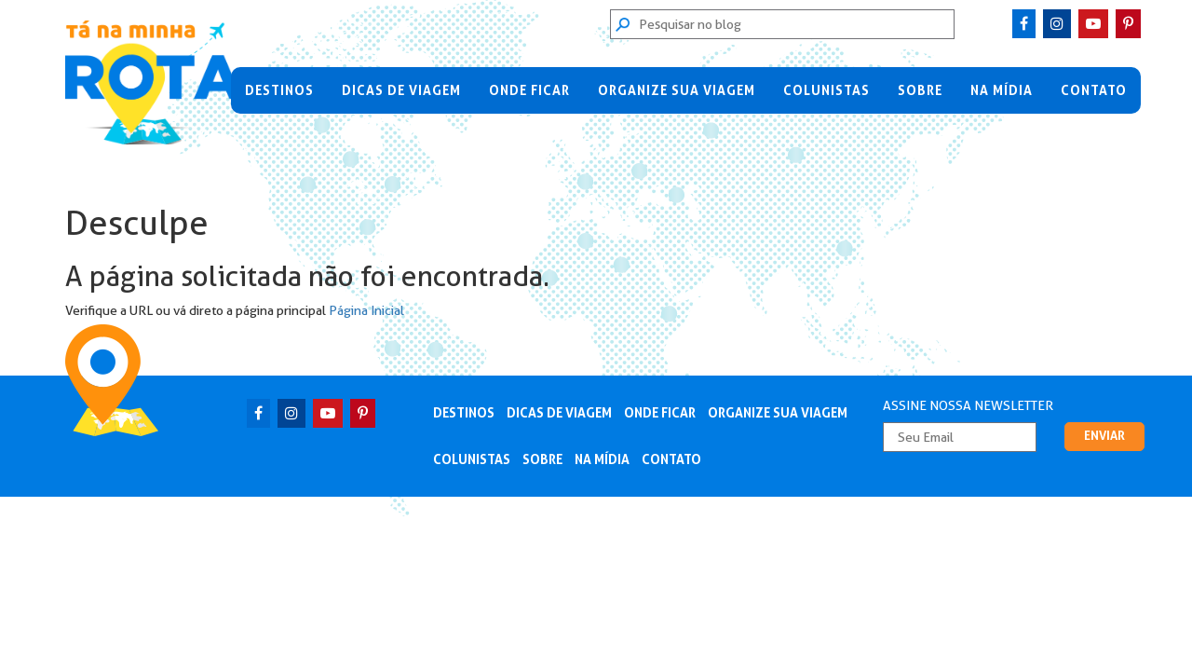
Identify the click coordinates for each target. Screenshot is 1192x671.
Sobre (920, 90)
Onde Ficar (529, 90)
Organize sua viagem (676, 90)
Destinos (279, 90)
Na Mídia (1001, 90)
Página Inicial (366, 310)
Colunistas (826, 90)
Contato (1094, 90)
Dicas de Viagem (401, 90)
